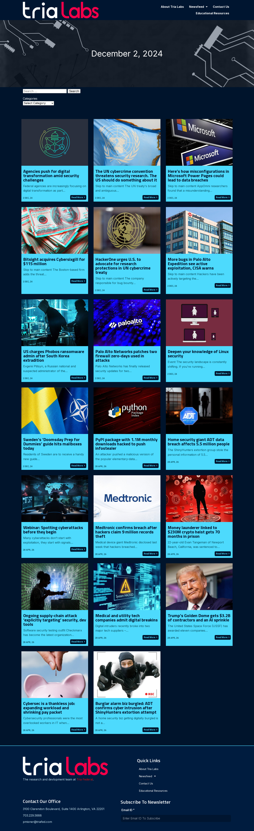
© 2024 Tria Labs (127, 826)
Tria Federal (34, 782)
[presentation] (188, 797)
